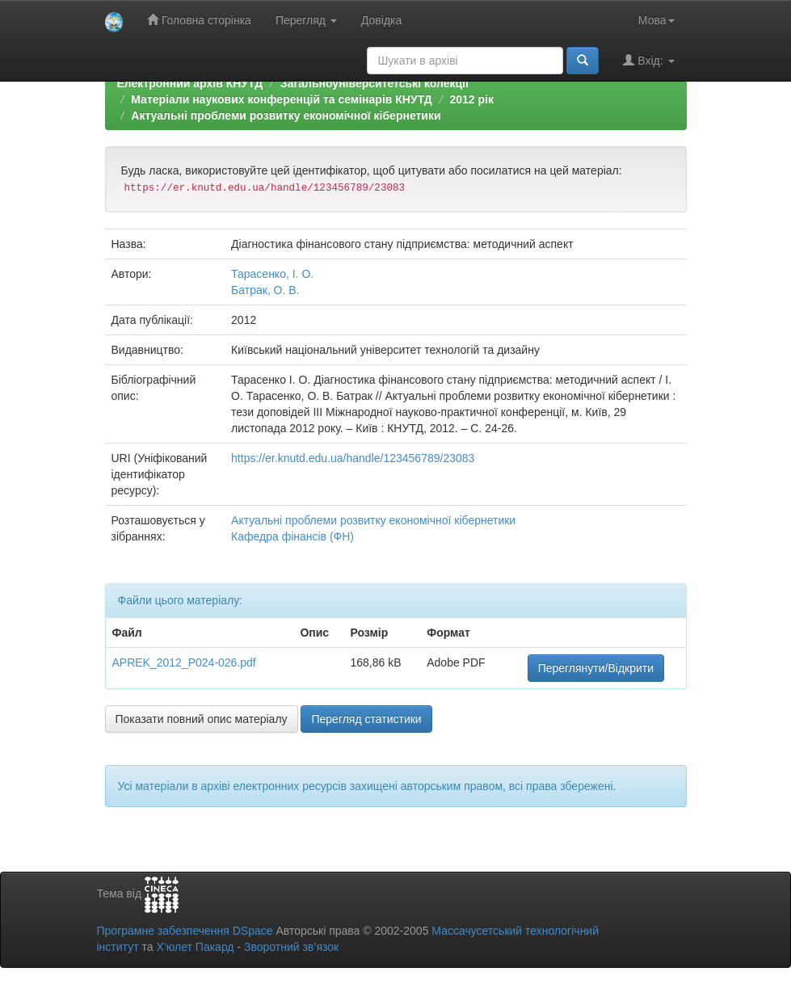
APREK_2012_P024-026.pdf (184, 662)
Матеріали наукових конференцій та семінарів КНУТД (281, 99)
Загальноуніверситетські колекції (374, 83)
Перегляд (306, 20)
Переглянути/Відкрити (596, 668)
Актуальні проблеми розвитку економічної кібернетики (285, 115)
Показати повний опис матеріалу (202, 719)
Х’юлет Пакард (195, 946)
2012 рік (471, 99)
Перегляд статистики (366, 719)
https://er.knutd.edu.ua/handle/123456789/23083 (352, 458)
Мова (656, 20)
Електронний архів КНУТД (190, 83)
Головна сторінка (199, 20)
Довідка (381, 20)
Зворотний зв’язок (291, 946)
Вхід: (648, 60)
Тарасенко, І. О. (272, 273)
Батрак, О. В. (265, 290)
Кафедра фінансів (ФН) (292, 536)
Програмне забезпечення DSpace (185, 930)
